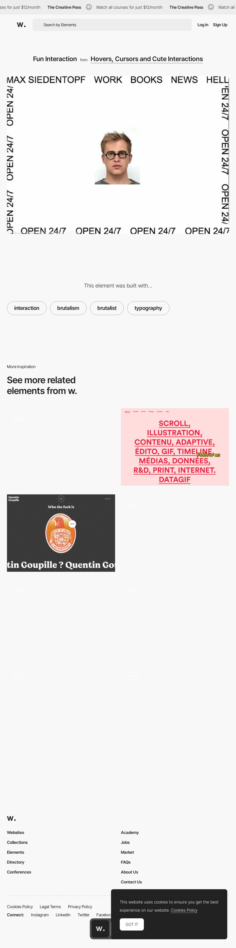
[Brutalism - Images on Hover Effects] (175, 533)
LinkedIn (63, 914)
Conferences (19, 871)
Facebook (105, 914)
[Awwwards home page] (100, 929)
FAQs (125, 862)
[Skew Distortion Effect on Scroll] (61, 619)
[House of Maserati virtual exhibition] (61, 705)
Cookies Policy (20, 906)
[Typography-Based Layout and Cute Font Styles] (175, 447)
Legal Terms (50, 906)
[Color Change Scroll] (61, 446)
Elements (15, 852)
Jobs (125, 842)
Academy (130, 832)
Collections (17, 842)
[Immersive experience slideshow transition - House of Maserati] (175, 705)
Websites (15, 832)
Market (127, 852)
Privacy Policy (80, 906)
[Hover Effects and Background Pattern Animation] (175, 619)
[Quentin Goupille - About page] (61, 533)
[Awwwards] (21, 24)
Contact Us (131, 881)
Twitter (84, 914)
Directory (15, 862)
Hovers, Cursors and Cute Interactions (147, 59)
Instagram (40, 914)
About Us (129, 871)
